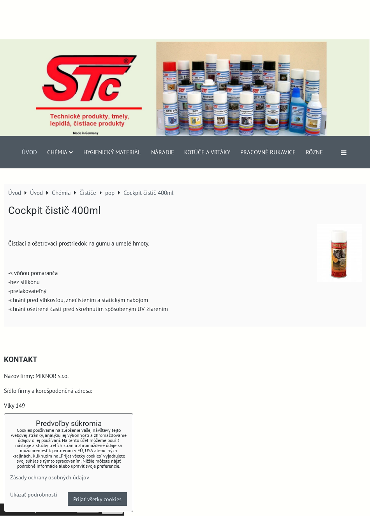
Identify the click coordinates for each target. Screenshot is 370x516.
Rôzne (314, 152)
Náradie (162, 152)
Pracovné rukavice (268, 152)
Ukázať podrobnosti (33, 494)
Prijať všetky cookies (97, 499)
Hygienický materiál (112, 152)
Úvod (29, 152)
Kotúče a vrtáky (207, 152)
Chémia (60, 152)
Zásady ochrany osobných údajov (49, 477)
